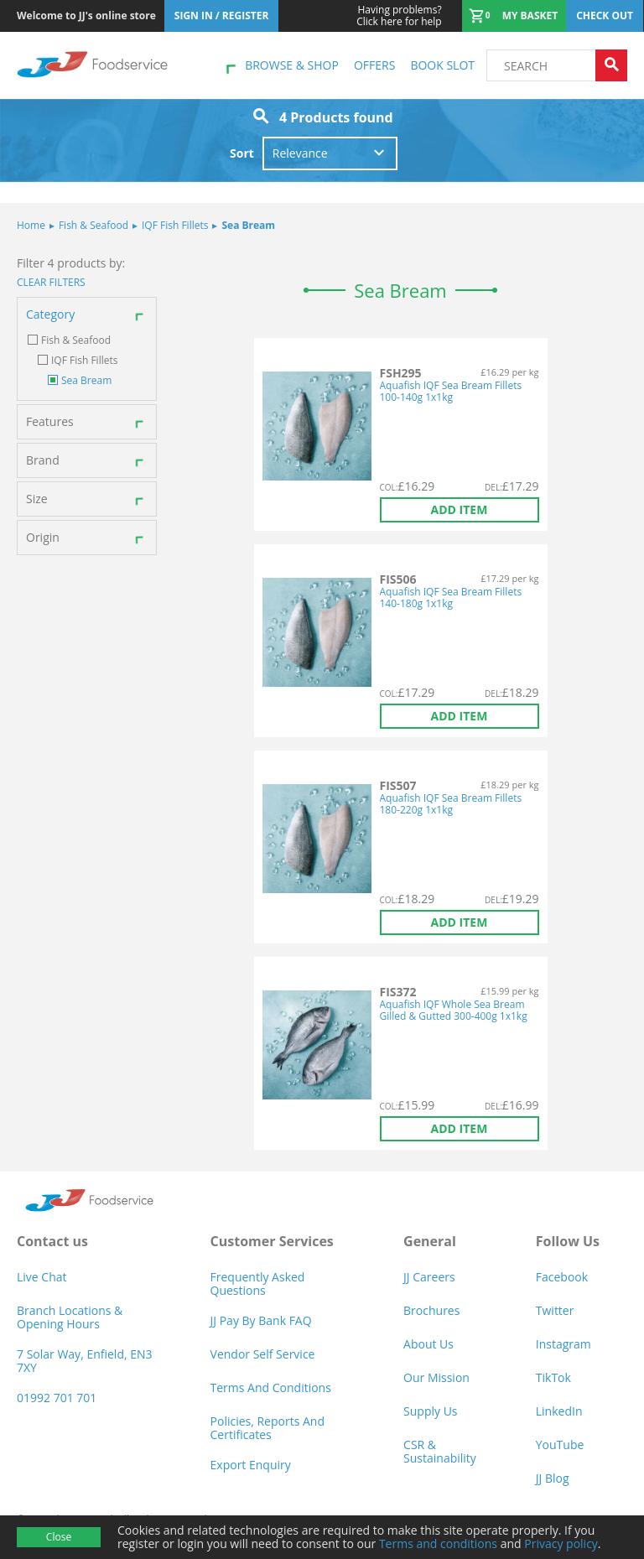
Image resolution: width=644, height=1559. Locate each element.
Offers (374, 65)
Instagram (563, 1344)
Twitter (555, 1310)
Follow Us (568, 1241)
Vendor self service (262, 1354)
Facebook (562, 1277)
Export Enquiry (250, 1465)
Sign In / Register (221, 15)
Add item (459, 509)
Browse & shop (292, 65)
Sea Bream (243, 225)
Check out (604, 15)
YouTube (560, 1444)
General (429, 1241)
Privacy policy (561, 1543)
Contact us (52, 1241)
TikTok (553, 1377)
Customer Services (272, 1241)
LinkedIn (559, 1411)
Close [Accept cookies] (58, 1537)
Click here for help (398, 16)
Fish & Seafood (88, 225)
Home (31, 225)
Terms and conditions (438, 1543)
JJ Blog (552, 1478)
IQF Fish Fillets (170, 225)
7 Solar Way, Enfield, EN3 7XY (85, 1360)
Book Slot (442, 65)
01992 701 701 (56, 1398)
